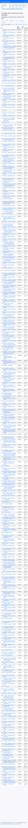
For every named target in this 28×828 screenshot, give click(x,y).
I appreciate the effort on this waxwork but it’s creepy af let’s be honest (9, 475)
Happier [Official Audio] (12, 152)
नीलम (9, 122)
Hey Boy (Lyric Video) (9, 649)
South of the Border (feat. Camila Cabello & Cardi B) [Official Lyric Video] (9, 202)
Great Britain (21, 20)
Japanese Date (5, 823)
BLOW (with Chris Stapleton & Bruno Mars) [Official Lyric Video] (9, 540)
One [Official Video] (11, 141)
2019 (2, 25)
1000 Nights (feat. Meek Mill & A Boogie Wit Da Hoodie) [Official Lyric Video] (8, 696)
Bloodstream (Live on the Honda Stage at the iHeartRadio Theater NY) (9, 586)
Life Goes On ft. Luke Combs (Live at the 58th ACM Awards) (9, 463)
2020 (26, 24)
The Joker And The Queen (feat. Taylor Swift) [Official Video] (9, 300)
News (14, 822)
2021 (23, 24)
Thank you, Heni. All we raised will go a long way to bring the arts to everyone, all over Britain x (9, 454)
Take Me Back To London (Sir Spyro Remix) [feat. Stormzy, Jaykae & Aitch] (8, 167)
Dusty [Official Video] (11, 746)
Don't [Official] (10, 198)
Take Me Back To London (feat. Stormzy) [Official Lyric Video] (9, 386)
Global (3, 20)
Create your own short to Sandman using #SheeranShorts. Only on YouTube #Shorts (9, 373)
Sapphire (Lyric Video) (12, 740)
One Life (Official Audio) (12, 647)
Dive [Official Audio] (11, 115)
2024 (16, 24)
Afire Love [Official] (11, 205)
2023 (19, 24)
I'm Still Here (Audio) (8, 213)
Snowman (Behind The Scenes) (10, 571)
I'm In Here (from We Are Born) (10, 672)
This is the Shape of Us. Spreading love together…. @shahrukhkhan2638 (9, 566)
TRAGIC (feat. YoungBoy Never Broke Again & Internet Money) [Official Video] (8, 243)
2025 (14, 24)
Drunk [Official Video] (11, 175)
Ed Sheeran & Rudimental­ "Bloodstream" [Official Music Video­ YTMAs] (9, 357)
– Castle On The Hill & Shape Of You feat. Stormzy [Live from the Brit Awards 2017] (9, 352)
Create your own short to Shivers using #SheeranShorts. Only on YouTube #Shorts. (9, 185)
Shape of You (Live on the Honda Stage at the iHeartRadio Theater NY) (9, 529)
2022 (21, 24)
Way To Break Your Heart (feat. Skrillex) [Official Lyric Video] (9, 596)
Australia (3, 22)
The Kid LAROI (5, 155)
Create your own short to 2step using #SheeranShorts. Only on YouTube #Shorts (9, 426)
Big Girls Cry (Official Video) (10, 107)
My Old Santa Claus (8, 618)
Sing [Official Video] (11, 130)
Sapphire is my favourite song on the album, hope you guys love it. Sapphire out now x (9, 781)
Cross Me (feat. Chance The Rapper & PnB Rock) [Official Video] (9, 297)
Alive (6, 110)
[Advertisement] (5, 802)
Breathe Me (7, 465)
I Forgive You (7, 686)
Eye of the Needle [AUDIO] (9, 545)
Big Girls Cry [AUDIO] (8, 503)
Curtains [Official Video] (12, 434)
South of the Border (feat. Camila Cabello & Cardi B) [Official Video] (9, 119)
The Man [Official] (11, 447)
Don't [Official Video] (11, 133)
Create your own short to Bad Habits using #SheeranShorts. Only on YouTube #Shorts (9, 230)
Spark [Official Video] (11, 610)
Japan (17, 20)
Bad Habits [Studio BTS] (12, 716)
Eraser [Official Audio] (11, 270)
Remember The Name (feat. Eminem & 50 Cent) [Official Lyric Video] (9, 293)
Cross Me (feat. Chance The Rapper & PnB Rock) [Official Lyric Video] (9, 274)
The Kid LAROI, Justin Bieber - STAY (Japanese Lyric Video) (9, 369)
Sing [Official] (10, 365)
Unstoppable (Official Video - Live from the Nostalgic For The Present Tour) (9, 58)
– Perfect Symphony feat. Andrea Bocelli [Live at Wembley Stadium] (9, 379)
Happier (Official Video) (12, 80)
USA (7, 20)
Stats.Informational (5, 1)
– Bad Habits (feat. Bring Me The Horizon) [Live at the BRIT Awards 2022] (9, 592)
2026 (12, 24)
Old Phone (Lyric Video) (12, 692)
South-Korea (11, 20)
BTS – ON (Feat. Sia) (8, 655)
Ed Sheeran (5, 29)
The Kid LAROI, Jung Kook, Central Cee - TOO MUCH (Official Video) (9, 286)
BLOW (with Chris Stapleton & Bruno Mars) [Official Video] (9, 390)
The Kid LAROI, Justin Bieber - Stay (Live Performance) (8, 536)
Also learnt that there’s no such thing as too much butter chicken (9, 324)
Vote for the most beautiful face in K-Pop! (12, 8)
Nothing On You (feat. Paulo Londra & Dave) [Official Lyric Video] (9, 641)
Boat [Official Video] (11, 495)
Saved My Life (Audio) (9, 532)
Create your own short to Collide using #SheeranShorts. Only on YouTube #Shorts (9, 487)
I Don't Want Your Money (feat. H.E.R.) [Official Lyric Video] (9, 690)
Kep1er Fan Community (17, 823)
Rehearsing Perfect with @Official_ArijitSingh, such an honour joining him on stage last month (9, 761)
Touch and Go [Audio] (11, 588)
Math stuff (10, 823)
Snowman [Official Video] (9, 85)
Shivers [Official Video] (12, 83)
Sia (3, 37)
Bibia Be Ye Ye (10, 267)
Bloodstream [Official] (11, 221)
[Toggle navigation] (25, 1)
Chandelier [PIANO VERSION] (10, 710)
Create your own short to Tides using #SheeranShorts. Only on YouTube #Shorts (9, 659)
